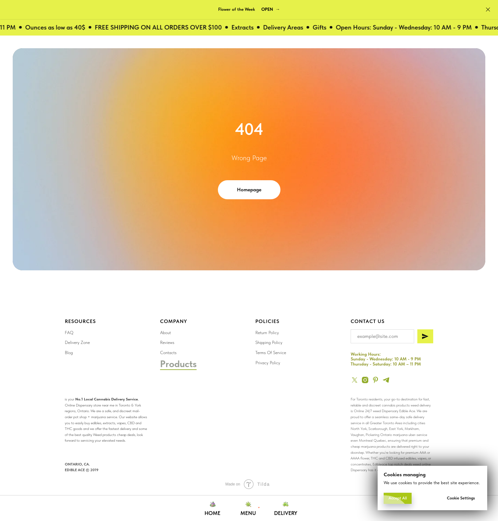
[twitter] (355, 380)
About (165, 332)
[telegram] (386, 380)
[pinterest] (376, 380)
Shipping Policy (268, 342)
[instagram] (365, 380)
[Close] (488, 9)
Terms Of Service (270, 352)
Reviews (167, 342)
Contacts (168, 352)
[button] (270, 9)
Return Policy (267, 332)
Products (178, 363)
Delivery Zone (77, 342)
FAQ (69, 332)
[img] (269, 419)
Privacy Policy (267, 362)
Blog (69, 352)
